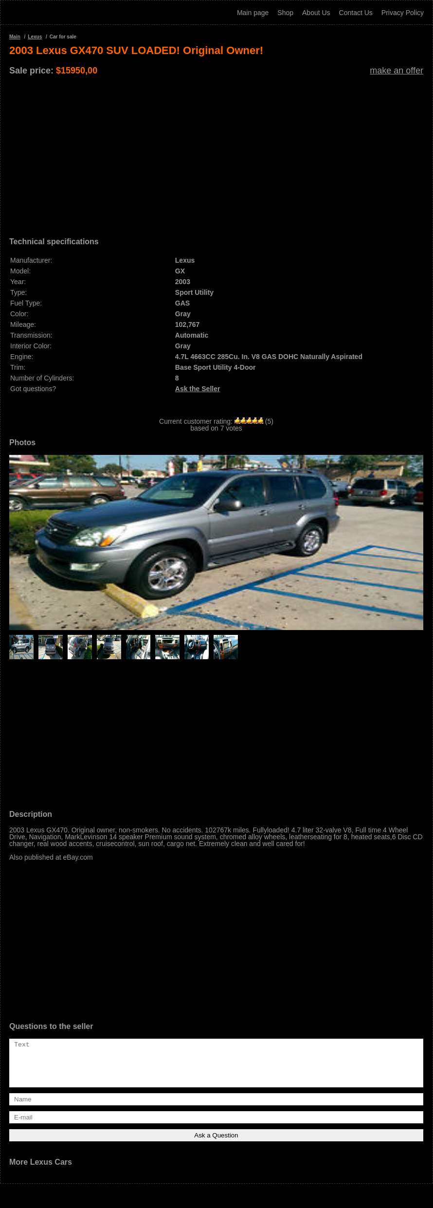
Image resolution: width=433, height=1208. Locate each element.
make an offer (396, 70)
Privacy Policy (402, 13)
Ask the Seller (197, 389)
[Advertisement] (216, 153)
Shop (285, 13)
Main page (253, 13)
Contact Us (356, 13)
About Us (316, 13)
